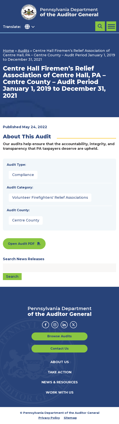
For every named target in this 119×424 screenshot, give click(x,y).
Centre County (25, 220)
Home (8, 51)
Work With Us (59, 392)
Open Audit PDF (21, 244)
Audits (23, 51)
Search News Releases (23, 259)
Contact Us (59, 348)
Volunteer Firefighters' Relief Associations (50, 197)
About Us (59, 362)
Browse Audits (59, 336)
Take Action (59, 372)
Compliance (23, 175)
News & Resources (60, 382)
